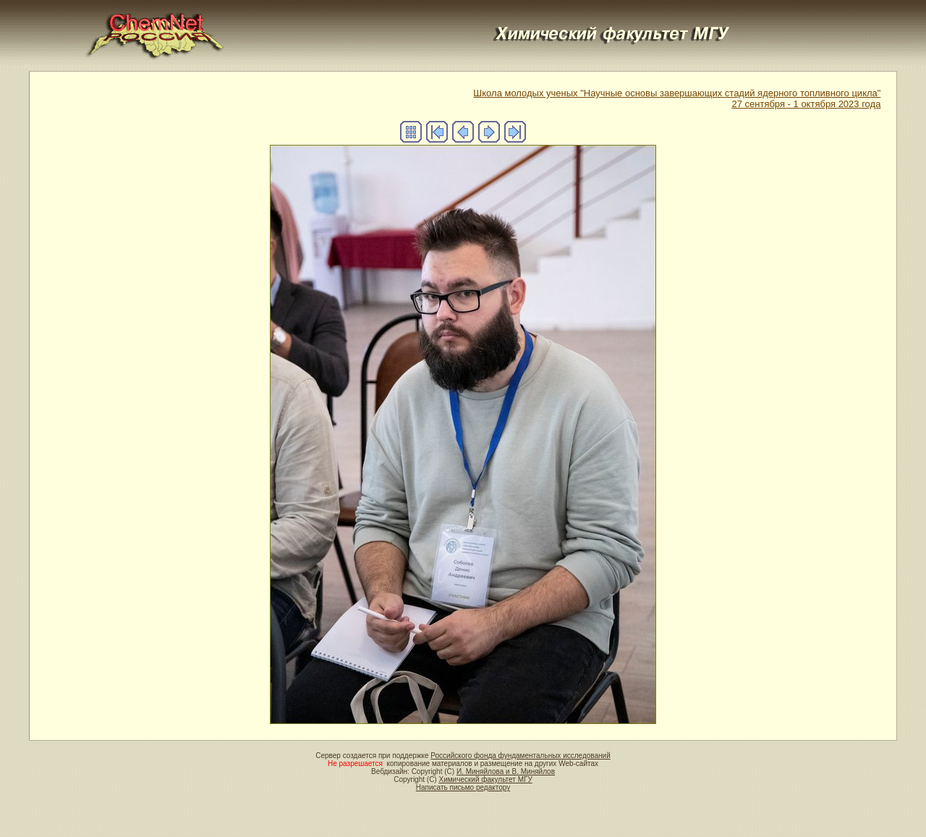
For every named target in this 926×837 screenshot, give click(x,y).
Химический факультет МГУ (485, 779)
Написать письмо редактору (463, 787)
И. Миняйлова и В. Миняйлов (505, 771)
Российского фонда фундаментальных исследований (520, 756)
